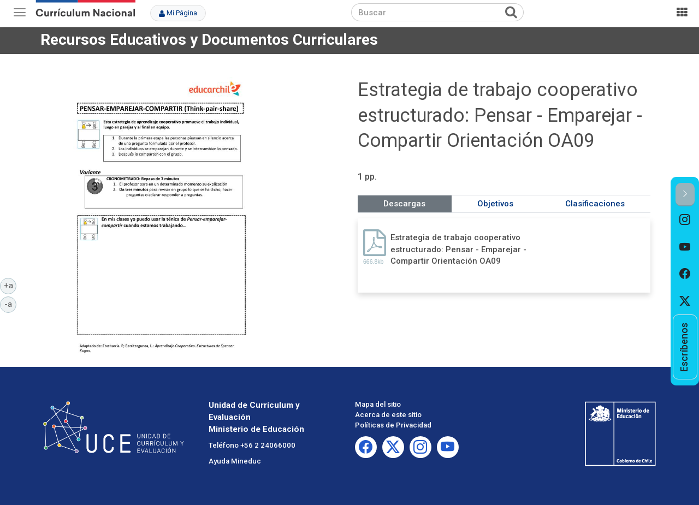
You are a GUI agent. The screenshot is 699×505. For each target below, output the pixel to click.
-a (10, 303)
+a (10, 285)
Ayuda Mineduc (235, 461)
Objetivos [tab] (495, 204)
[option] (685, 220)
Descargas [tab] (404, 204)
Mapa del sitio (378, 404)
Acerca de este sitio (388, 415)
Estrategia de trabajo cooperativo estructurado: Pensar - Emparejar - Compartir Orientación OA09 (458, 249)
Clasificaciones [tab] (595, 204)
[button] (685, 194)
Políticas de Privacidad (393, 425)
